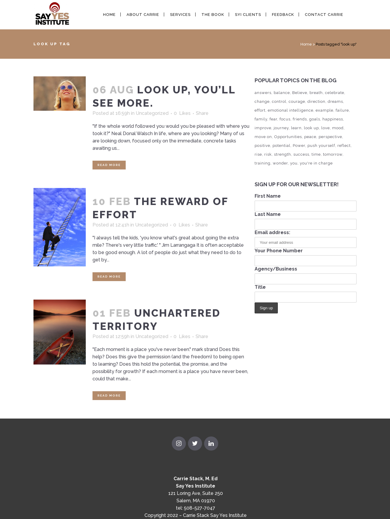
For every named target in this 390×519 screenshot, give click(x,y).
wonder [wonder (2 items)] (280, 163)
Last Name (268, 214)
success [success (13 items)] (301, 154)
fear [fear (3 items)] (273, 119)
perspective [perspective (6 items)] (330, 137)
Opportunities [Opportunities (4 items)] (288, 137)
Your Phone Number (279, 250)
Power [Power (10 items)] (299, 145)
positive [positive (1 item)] (262, 145)
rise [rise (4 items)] (258, 154)
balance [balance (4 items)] (282, 92)
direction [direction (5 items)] (316, 101)
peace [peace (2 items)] (310, 137)
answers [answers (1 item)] (263, 92)
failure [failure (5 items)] (342, 110)
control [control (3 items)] (279, 101)
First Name (268, 196)
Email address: (272, 232)
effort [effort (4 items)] (260, 110)
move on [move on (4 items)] (263, 137)
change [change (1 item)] (262, 101)
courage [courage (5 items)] (297, 101)
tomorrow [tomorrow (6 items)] (332, 154)
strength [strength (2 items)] (282, 154)
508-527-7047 (199, 508)
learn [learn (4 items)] (296, 128)
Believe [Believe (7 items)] (299, 92)
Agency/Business (276, 269)
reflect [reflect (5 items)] (344, 145)
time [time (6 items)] (316, 154)
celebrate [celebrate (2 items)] (334, 92)
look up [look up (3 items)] (311, 128)
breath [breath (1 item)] (316, 92)
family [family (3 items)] (261, 119)
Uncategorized (152, 113)
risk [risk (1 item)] (268, 154)
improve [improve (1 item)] (263, 128)
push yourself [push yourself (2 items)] (321, 145)
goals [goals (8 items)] (314, 119)
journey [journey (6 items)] (281, 128)
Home (306, 44)
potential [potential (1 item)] (281, 145)
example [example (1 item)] (324, 110)
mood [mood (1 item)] (338, 128)
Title (260, 287)
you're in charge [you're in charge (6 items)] (316, 163)
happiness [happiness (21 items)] (332, 119)
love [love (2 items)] (325, 128)
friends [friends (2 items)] (300, 119)
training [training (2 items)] (262, 163)
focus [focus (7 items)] (285, 119)
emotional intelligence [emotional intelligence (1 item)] (290, 110)
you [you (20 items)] (293, 163)
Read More (109, 165)
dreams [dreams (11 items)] (335, 101)
